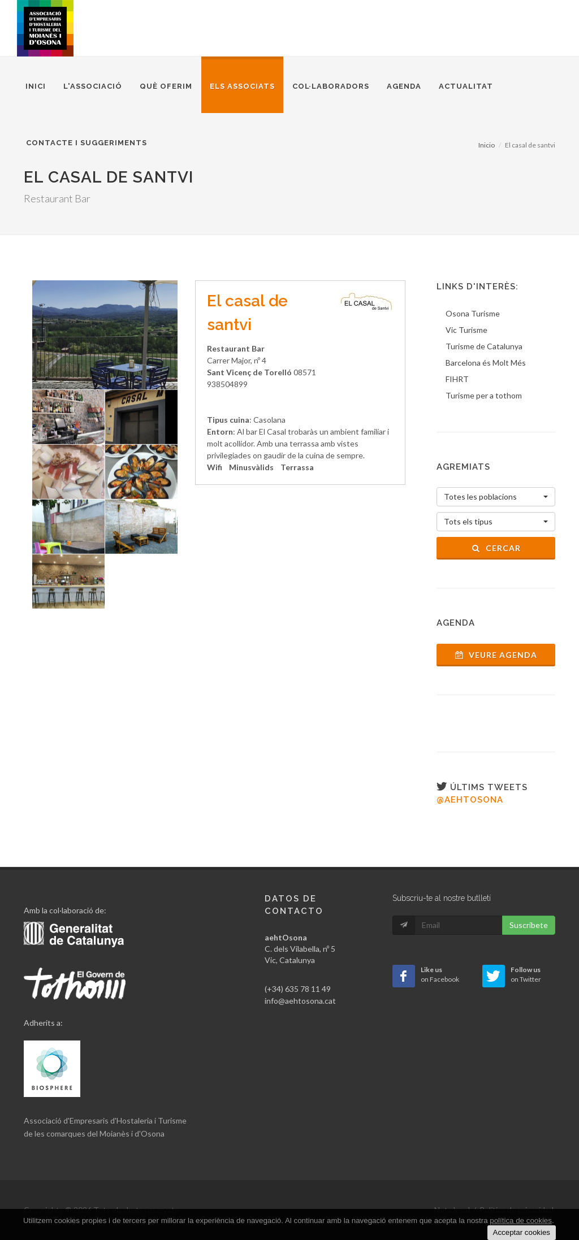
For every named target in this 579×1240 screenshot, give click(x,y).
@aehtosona (470, 800)
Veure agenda (496, 655)
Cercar (496, 548)
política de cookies (521, 1220)
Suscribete (528, 925)
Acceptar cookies (522, 1232)
